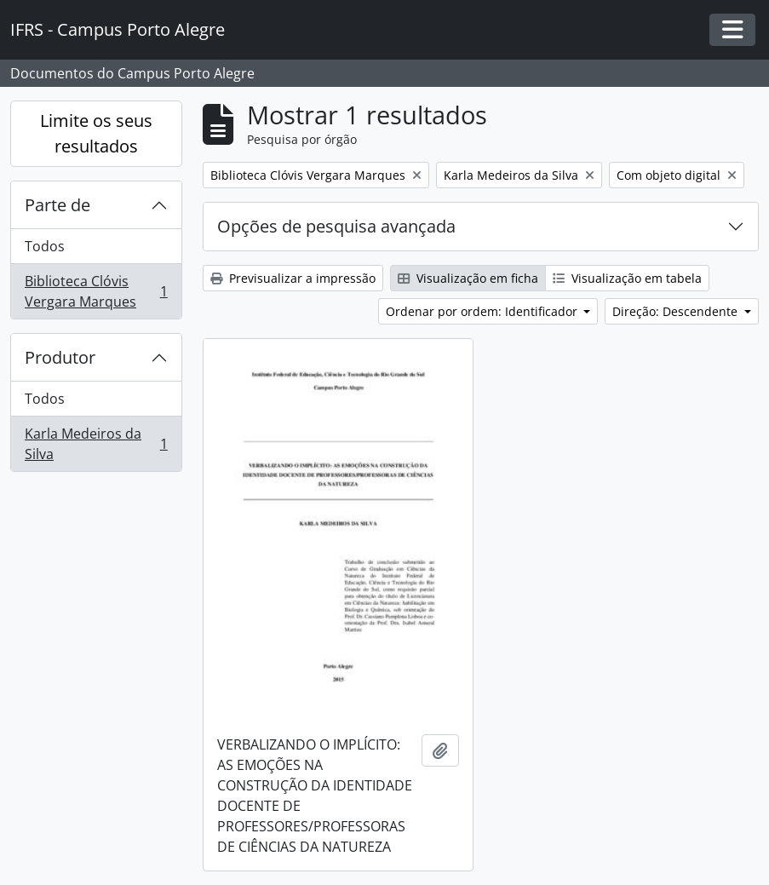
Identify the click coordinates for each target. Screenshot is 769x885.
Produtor (60, 357)
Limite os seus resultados (96, 133)
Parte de (57, 204)
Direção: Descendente (676, 311)
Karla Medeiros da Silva (96, 443)
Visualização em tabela (627, 278)
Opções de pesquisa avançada (336, 226)
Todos (45, 246)
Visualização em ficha (468, 278)
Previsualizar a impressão (293, 278)
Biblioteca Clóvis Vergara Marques (96, 291)
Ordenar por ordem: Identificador (483, 311)
